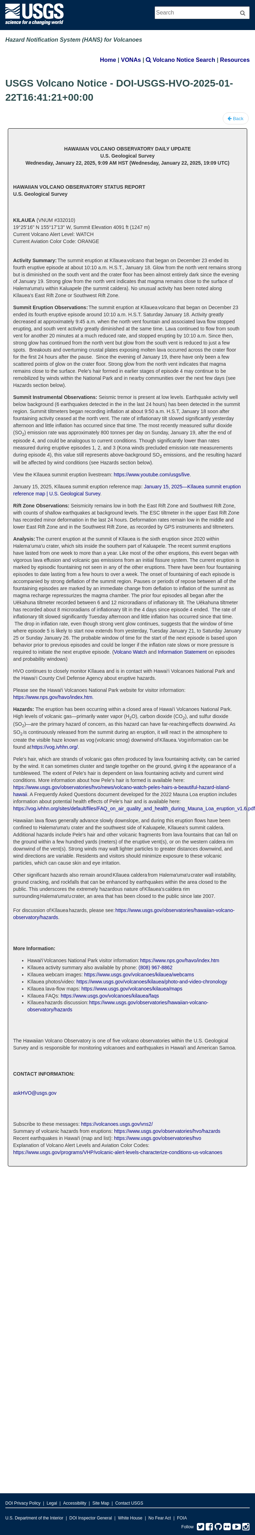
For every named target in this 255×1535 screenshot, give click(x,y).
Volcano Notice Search (180, 60)
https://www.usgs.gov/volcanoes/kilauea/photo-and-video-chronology (152, 981)
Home (108, 60)
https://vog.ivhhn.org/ (55, 747)
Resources (235, 60)
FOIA (182, 1518)
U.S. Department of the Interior (34, 1518)
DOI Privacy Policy (22, 1503)
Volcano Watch (130, 652)
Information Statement (183, 652)
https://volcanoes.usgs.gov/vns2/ (117, 1124)
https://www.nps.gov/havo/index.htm (52, 697)
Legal (51, 1503)
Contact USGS (129, 1503)
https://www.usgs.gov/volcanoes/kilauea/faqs (110, 996)
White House (130, 1518)
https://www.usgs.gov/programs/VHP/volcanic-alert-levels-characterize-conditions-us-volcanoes (117, 1152)
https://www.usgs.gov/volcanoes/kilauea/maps (132, 989)
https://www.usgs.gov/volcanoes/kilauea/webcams (139, 974)
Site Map (100, 1503)
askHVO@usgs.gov (34, 1093)
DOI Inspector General (91, 1518)
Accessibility (74, 1503)
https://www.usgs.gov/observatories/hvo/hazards (167, 1131)
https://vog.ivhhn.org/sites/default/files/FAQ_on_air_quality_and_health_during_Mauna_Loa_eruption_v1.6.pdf (134, 808)
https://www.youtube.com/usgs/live (152, 474)
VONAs (131, 60)
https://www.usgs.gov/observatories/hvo (157, 1138)
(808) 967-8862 (156, 967)
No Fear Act (160, 1518)
